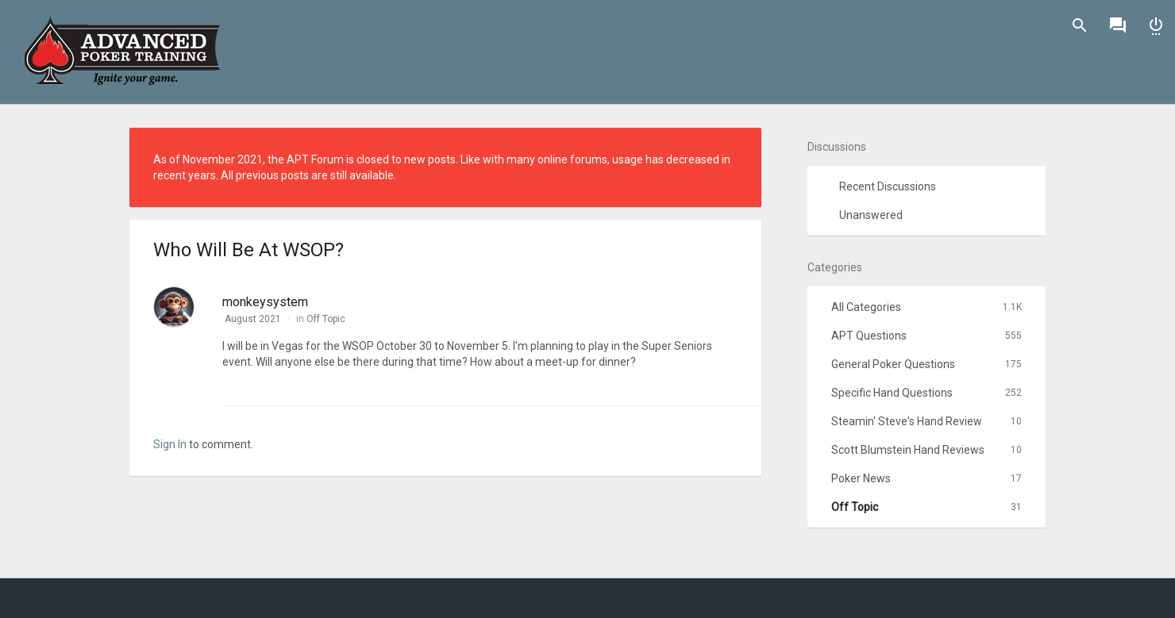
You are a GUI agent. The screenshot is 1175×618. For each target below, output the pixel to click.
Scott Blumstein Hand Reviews (926, 449)
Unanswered (871, 215)
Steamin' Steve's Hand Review (926, 421)
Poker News (926, 478)
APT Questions (926, 335)
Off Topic (325, 318)
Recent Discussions (887, 186)
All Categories (926, 307)
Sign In (1156, 25)
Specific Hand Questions (926, 392)
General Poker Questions (926, 364)
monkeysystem (265, 301)
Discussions (1118, 25)
